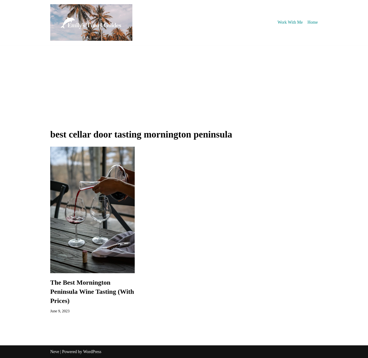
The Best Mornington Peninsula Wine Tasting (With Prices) (92, 291)
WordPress (92, 351)
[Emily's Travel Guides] (91, 22)
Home (312, 22)
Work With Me (290, 22)
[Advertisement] (184, 80)
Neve (54, 351)
